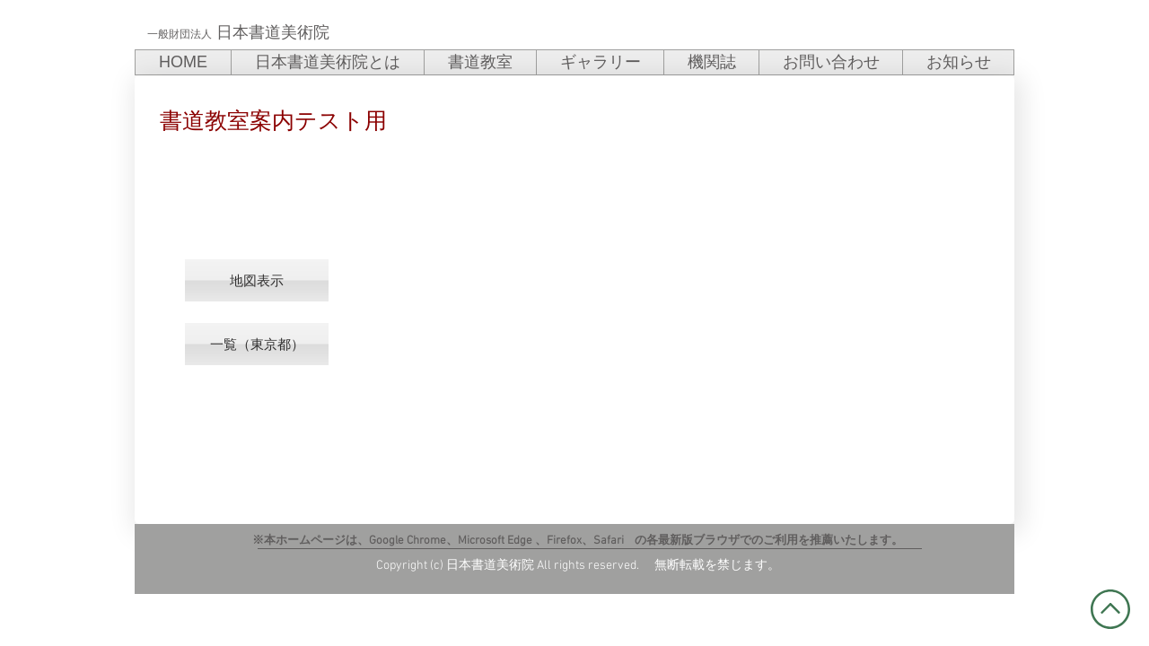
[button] (257, 280)
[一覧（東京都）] (257, 344)
